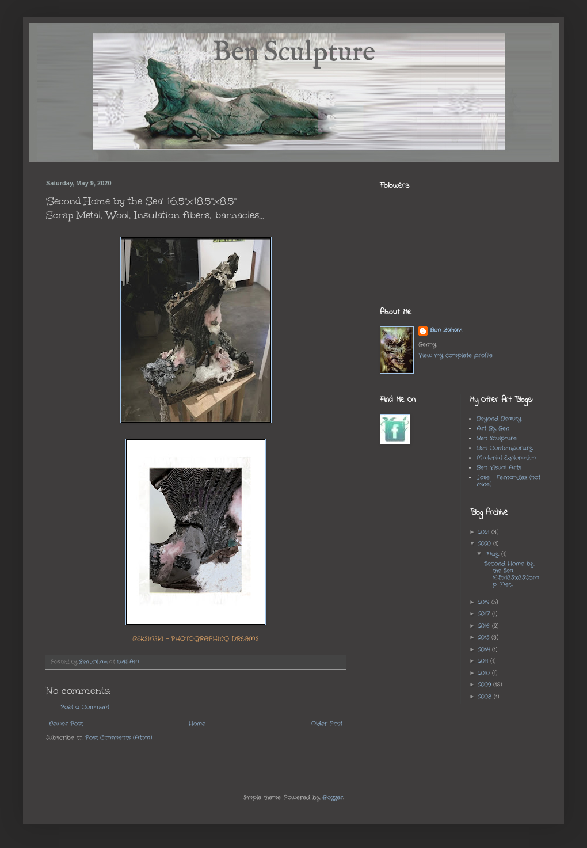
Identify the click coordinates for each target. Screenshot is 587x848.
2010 (485, 673)
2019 (484, 602)
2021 (484, 532)
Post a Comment (84, 707)
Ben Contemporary (505, 448)
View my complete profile (455, 355)
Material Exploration (506, 458)
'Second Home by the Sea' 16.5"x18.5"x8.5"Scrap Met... (511, 574)
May (493, 554)
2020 (485, 543)
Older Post (326, 724)
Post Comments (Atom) (118, 737)
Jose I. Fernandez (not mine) (508, 481)
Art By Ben (493, 428)
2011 (484, 661)
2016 (485, 626)
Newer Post (66, 724)
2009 (485, 684)
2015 (484, 637)
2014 (485, 649)
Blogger (332, 797)
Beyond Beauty (499, 419)
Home (197, 724)
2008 (486, 697)
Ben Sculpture (497, 438)
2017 (485, 614)
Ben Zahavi (446, 330)
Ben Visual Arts (499, 467)
